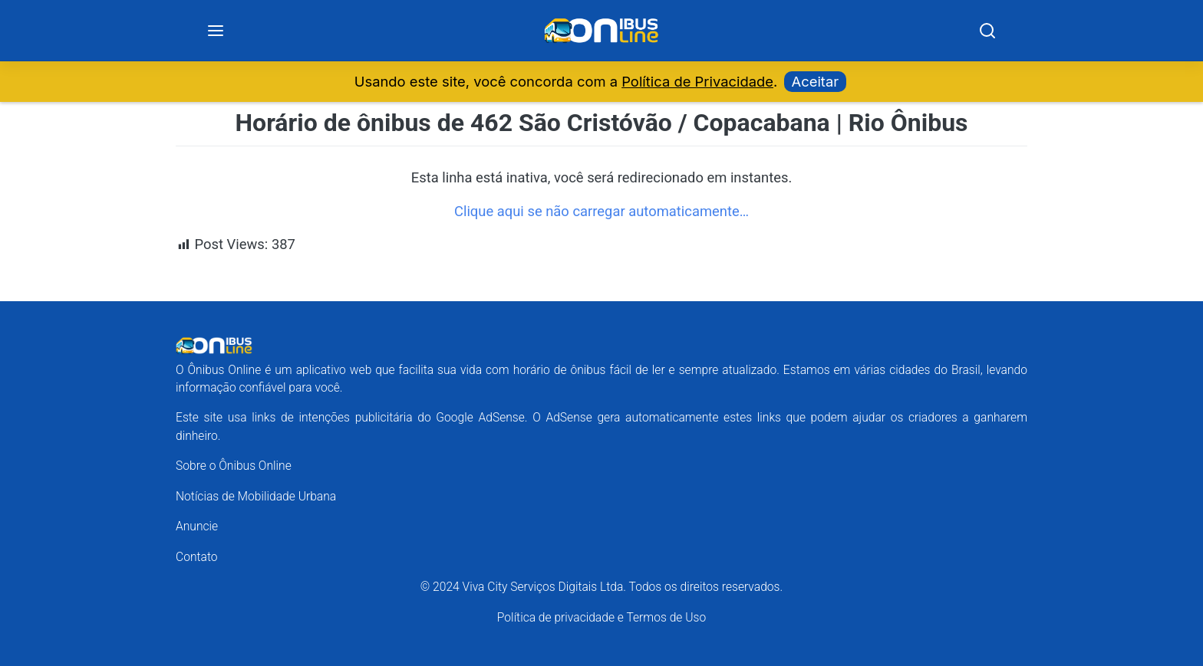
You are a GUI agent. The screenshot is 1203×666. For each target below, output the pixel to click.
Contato (197, 557)
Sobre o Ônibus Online (234, 465)
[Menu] (215, 30)
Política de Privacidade (697, 81)
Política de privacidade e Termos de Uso (601, 617)
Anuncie (197, 526)
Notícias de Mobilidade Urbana (256, 496)
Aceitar (815, 81)
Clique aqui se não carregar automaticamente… (601, 211)
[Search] (987, 30)
